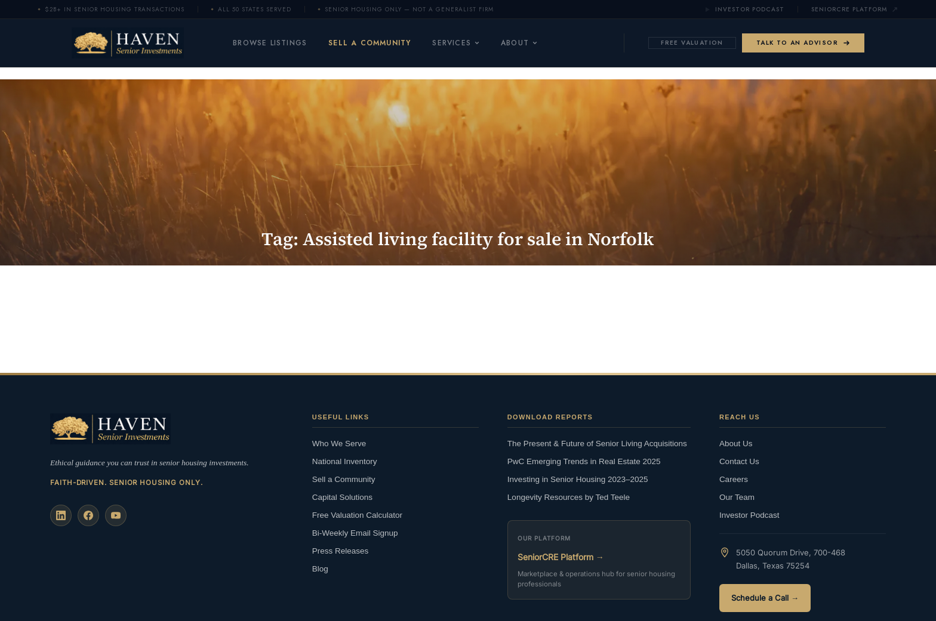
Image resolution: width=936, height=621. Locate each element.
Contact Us (739, 461)
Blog (320, 568)
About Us (736, 443)
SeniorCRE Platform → (561, 557)
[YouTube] (116, 515)
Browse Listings (270, 43)
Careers (733, 479)
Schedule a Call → (765, 598)
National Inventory (344, 461)
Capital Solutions (342, 497)
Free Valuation (692, 42)
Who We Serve (339, 443)
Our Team (737, 497)
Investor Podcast (744, 10)
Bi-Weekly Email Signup (355, 533)
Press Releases (340, 550)
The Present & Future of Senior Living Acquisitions (597, 443)
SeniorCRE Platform (854, 10)
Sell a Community (369, 43)
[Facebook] (88, 515)
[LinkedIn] (61, 515)
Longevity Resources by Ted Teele (568, 497)
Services (455, 43)
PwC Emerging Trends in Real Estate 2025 (584, 461)
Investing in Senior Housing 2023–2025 (577, 479)
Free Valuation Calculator (357, 515)
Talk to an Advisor (803, 42)
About (519, 43)
